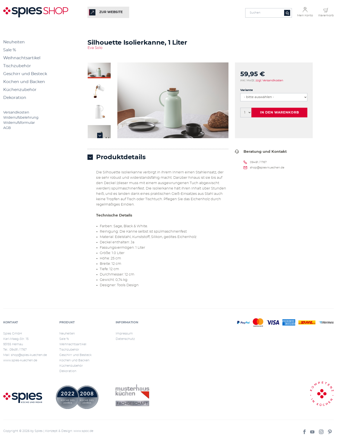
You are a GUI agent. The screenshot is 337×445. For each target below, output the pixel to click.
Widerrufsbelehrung (20, 117)
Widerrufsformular (19, 122)
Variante (246, 90)
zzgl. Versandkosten (269, 80)
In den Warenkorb (279, 112)
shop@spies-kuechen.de (267, 167)
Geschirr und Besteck (25, 74)
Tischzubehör (17, 66)
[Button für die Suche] (287, 13)
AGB (7, 128)
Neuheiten (14, 42)
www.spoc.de (83, 431)
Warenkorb (326, 15)
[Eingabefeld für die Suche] (268, 13)
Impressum (124, 333)
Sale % (9, 50)
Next (100, 136)
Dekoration (14, 98)
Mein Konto (305, 15)
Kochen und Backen (24, 82)
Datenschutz (125, 339)
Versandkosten (16, 112)
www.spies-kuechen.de (20, 360)
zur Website (111, 12)
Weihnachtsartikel (21, 58)
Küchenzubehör (20, 90)
